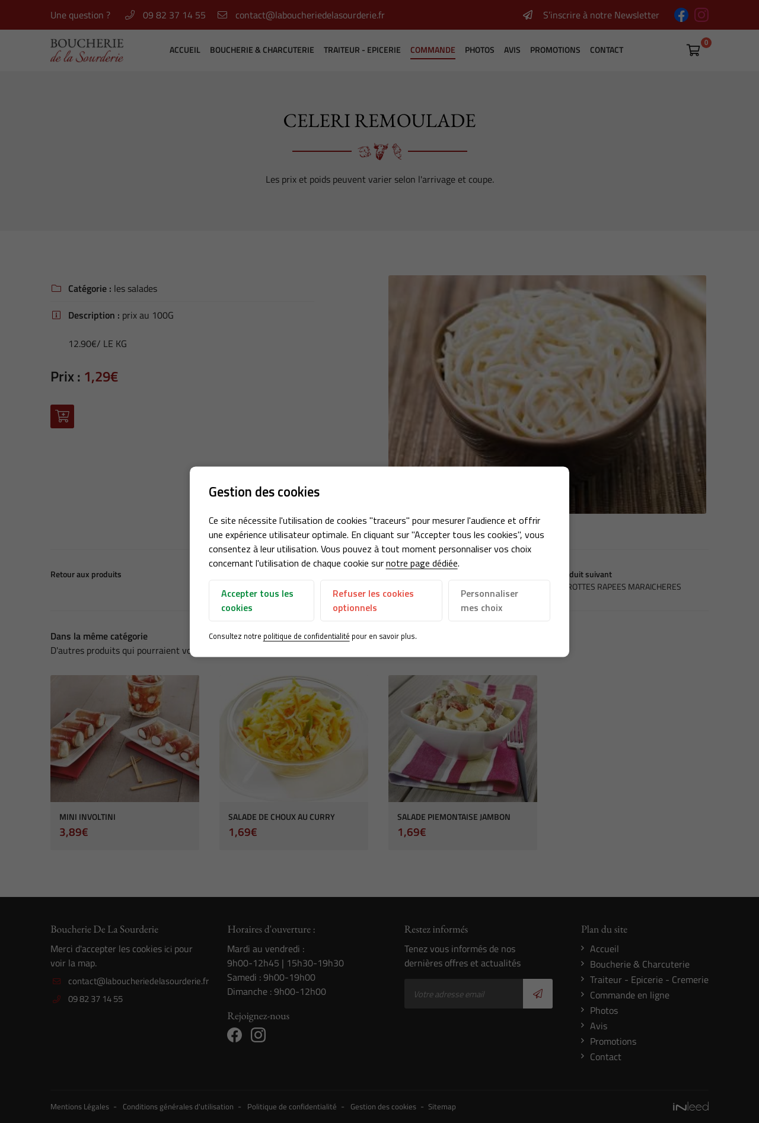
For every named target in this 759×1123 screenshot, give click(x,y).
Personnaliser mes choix (489, 601)
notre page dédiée (422, 563)
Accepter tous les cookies (257, 601)
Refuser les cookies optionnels (373, 601)
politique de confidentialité (306, 636)
